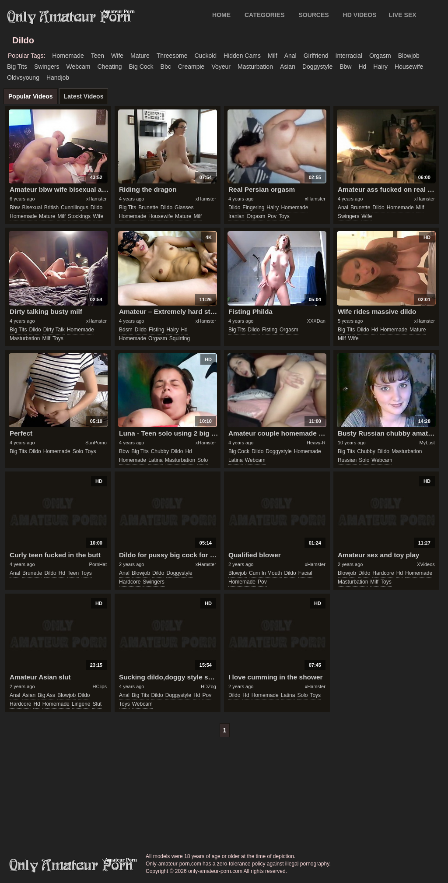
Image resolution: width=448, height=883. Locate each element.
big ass (46, 695)
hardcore (129, 582)
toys (284, 216)
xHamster (96, 198)
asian (287, 66)
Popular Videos (30, 96)
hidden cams (242, 55)
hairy (380, 66)
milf (272, 55)
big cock (141, 66)
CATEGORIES (265, 14)
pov (271, 216)
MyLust (426, 442)
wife (117, 55)
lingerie (81, 704)
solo (78, 451)
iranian (236, 216)
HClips (100, 686)
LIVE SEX (402, 14)
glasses (184, 207)
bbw (345, 66)
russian (347, 460)
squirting (179, 338)
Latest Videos (84, 96)
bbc (166, 66)
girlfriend (316, 55)
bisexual (32, 207)
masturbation (255, 66)
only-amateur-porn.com (71, 865)
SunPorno (96, 442)
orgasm (380, 55)
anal (290, 55)
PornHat (98, 564)
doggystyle (317, 66)
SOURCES (313, 14)
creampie (191, 66)
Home (221, 14)
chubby (160, 451)
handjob (57, 77)
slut (97, 704)
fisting (156, 330)
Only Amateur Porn (69, 17)
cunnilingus (74, 207)
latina (155, 460)
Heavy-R (316, 442)
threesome (172, 55)
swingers (47, 66)
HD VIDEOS (360, 14)
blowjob (409, 55)
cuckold (205, 55)
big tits (17, 66)
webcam (78, 66)
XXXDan (316, 321)
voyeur (221, 66)
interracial (349, 55)
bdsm (126, 330)
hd (362, 66)
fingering (253, 207)
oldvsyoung (23, 77)
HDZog (208, 686)
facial (305, 573)
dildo (96, 207)
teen (97, 55)
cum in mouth (265, 573)
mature (140, 55)
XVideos (426, 564)
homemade (68, 55)
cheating (109, 66)
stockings (79, 216)
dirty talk (54, 330)
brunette (148, 207)
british (51, 207)
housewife (409, 66)
